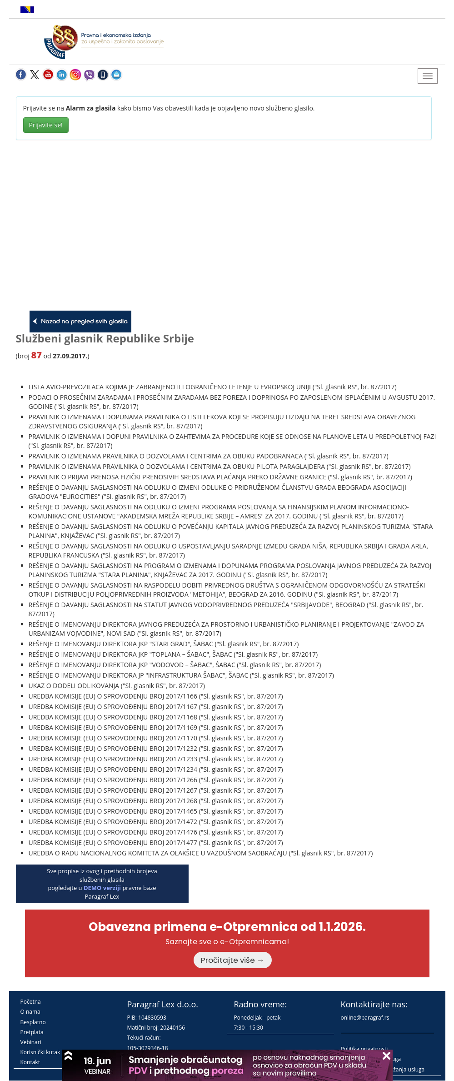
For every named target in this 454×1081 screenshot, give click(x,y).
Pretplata (32, 1032)
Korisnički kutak (40, 1052)
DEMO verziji (102, 888)
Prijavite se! (46, 125)
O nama (30, 1012)
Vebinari (30, 1042)
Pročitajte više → (232, 960)
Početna (30, 1002)
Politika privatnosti (364, 1049)
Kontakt (30, 1062)
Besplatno (33, 1022)
